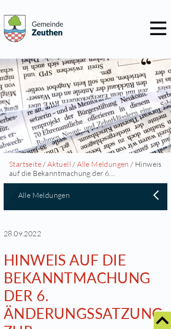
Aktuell (59, 164)
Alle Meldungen (103, 164)
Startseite (25, 164)
